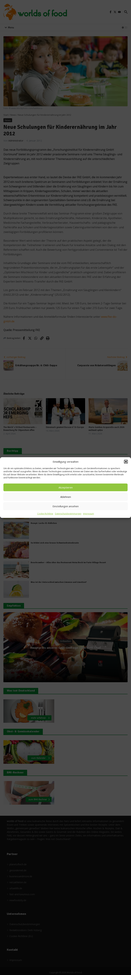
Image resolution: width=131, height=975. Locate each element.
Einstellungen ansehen (66, 506)
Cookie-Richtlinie (45, 513)
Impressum (88, 513)
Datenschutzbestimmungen (68, 513)
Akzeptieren (66, 487)
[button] (126, 461)
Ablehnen (65, 497)
